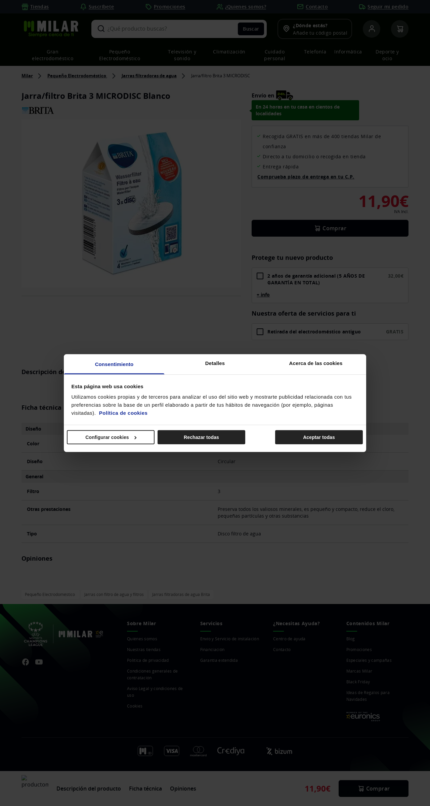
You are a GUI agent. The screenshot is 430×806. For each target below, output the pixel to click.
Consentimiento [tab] (114, 364)
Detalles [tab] (215, 363)
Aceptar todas (319, 437)
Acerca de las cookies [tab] (316, 363)
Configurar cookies (110, 437)
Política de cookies (123, 413)
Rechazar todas (201, 437)
